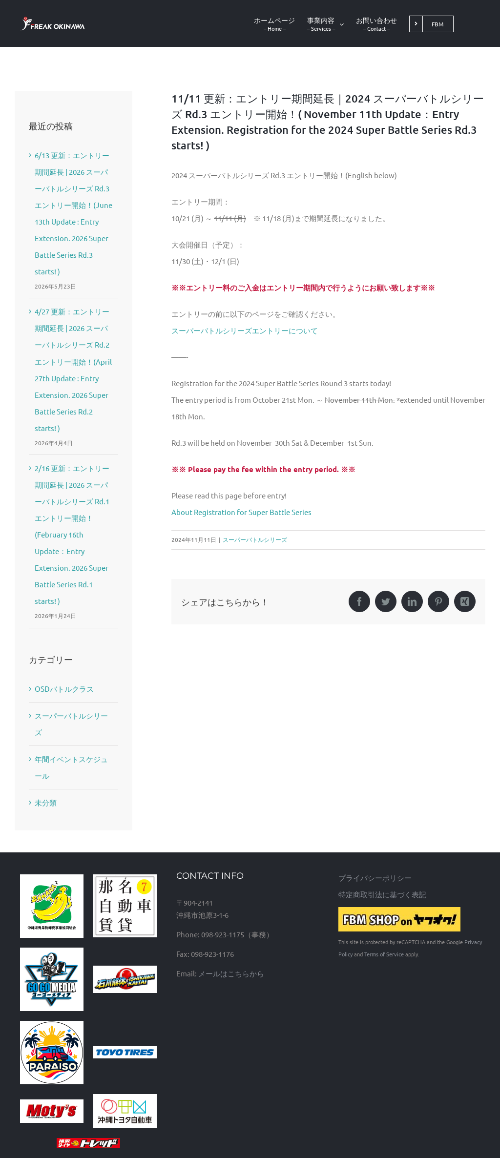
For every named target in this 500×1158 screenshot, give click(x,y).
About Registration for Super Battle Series (241, 512)
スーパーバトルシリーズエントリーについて (244, 330)
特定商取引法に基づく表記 (382, 894)
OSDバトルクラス (64, 688)
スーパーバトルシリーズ (255, 539)
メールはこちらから (231, 973)
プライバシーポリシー (375, 877)
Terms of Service (384, 954)
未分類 (46, 802)
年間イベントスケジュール (71, 767)
